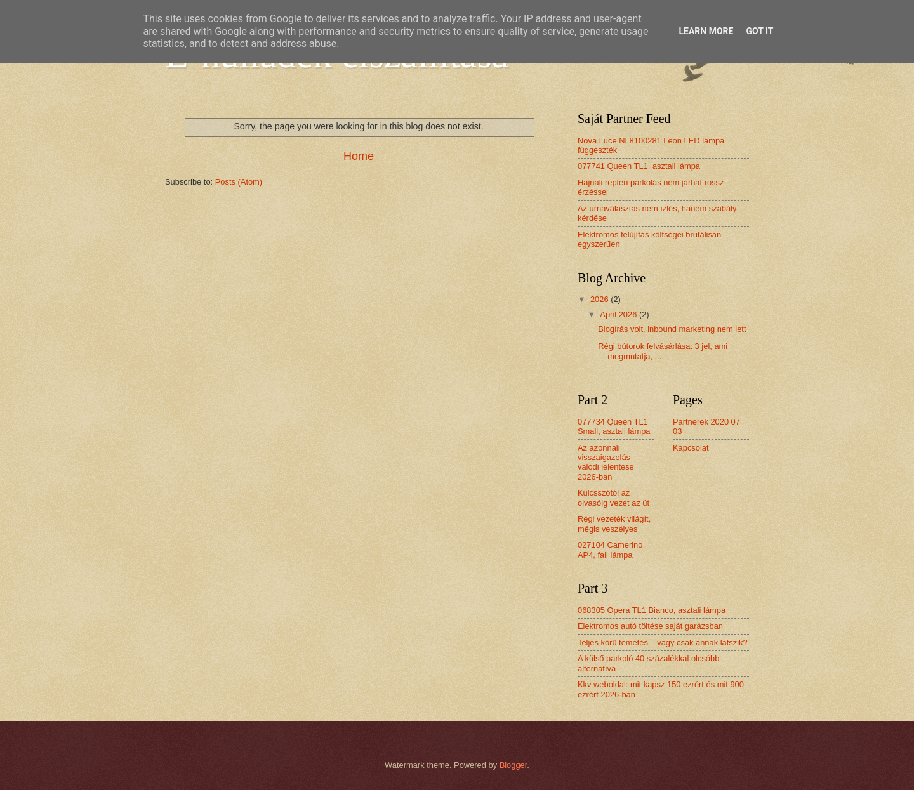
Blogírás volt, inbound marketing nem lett (672, 329)
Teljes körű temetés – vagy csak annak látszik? (663, 642)
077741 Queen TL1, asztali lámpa (639, 166)
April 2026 (619, 314)
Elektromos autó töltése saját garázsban (650, 626)
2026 (600, 299)
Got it (759, 31)
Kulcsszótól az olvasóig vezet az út (613, 497)
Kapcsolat (691, 447)
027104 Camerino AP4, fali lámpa (610, 549)
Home (358, 156)
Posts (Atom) (238, 182)
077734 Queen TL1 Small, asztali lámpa (614, 426)
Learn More (706, 31)
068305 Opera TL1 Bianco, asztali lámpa (651, 610)
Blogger (513, 765)
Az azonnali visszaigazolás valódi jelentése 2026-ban (606, 462)
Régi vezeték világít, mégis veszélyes (614, 523)
